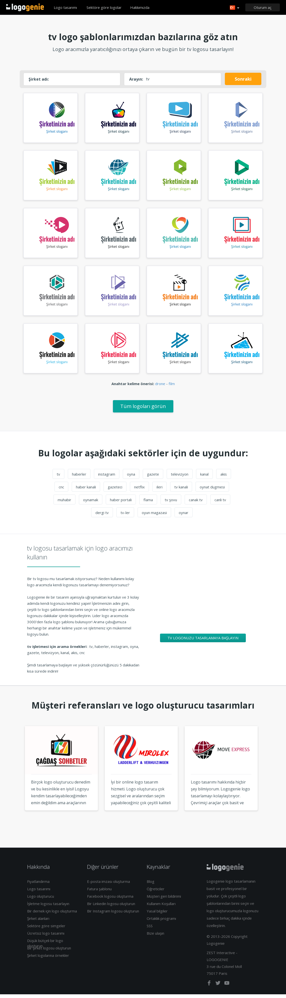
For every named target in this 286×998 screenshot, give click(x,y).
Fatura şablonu (99, 892)
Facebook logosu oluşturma (110, 899)
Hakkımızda (139, 7)
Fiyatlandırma (38, 885)
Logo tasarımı (65, 7)
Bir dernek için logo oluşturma (52, 914)
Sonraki (243, 79)
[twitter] (218, 987)
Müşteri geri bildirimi (164, 899)
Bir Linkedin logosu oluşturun (111, 907)
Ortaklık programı (161, 922)
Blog (150, 885)
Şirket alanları (38, 922)
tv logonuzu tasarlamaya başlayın (202, 641)
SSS (150, 929)
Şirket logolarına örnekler (48, 959)
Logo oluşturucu (40, 899)
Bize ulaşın (155, 936)
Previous (15, 781)
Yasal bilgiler (157, 914)
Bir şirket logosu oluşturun (49, 951)
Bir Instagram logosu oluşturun (113, 914)
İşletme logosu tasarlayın (48, 907)
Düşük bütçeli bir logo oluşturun (45, 947)
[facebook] (210, 987)
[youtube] (226, 987)
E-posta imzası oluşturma (108, 885)
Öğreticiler (155, 892)
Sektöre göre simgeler (46, 929)
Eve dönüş (25, 7)
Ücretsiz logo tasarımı (45, 936)
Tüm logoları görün (143, 410)
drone (160, 387)
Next (270, 781)
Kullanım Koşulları (161, 907)
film (172, 387)
